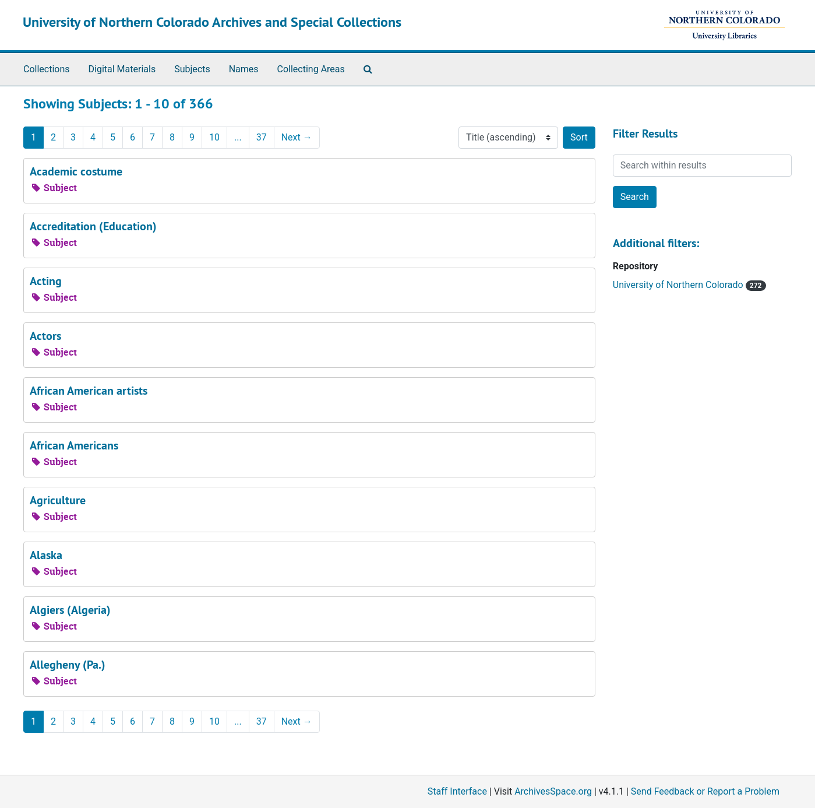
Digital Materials (122, 69)
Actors (45, 335)
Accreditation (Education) (93, 226)
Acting (46, 281)
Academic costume (76, 171)
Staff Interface (457, 791)
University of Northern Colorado (679, 284)
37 (261, 137)
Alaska (46, 555)
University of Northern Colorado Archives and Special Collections (212, 22)
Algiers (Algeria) (70, 609)
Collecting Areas (311, 69)
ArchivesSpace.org (553, 791)
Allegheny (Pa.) (67, 664)
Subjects (192, 69)
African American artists (88, 390)
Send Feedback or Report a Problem (705, 791)
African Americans (74, 445)
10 (214, 137)
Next (296, 137)
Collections (46, 69)
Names (244, 69)
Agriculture (58, 500)
